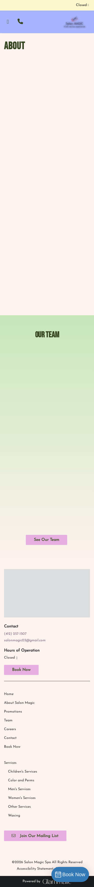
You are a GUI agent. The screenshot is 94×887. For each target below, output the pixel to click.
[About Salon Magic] (19, 620)
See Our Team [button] (46, 540)
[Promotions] (13, 629)
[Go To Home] (74, 21)
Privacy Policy (66, 786)
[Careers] (10, 647)
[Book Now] (12, 664)
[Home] (9, 611)
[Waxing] (14, 733)
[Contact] (10, 655)
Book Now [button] (21, 587)
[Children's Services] (22, 689)
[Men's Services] (19, 707)
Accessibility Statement (35, 786)
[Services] (10, 680)
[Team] (8, 638)
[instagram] (9, 5)
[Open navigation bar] (8, 22)
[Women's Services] (22, 715)
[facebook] (5, 5)
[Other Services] (19, 724)
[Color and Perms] (21, 698)
